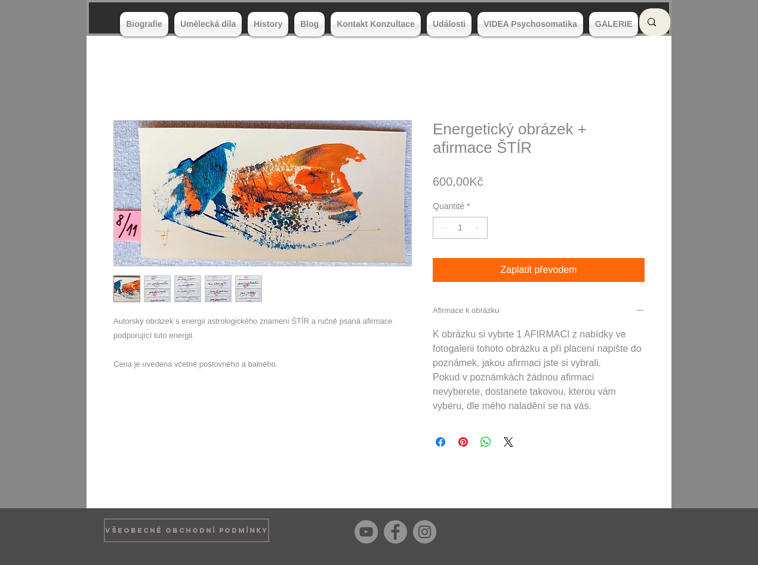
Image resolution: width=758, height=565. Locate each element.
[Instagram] (424, 531)
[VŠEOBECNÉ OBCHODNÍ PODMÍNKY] (186, 530)
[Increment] (478, 227)
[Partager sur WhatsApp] (486, 442)
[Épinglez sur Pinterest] (463, 442)
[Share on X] (508, 442)
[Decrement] (442, 227)
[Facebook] (395, 531)
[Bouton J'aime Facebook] (635, 530)
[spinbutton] (460, 227)
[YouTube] (366, 531)
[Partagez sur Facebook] (440, 442)
